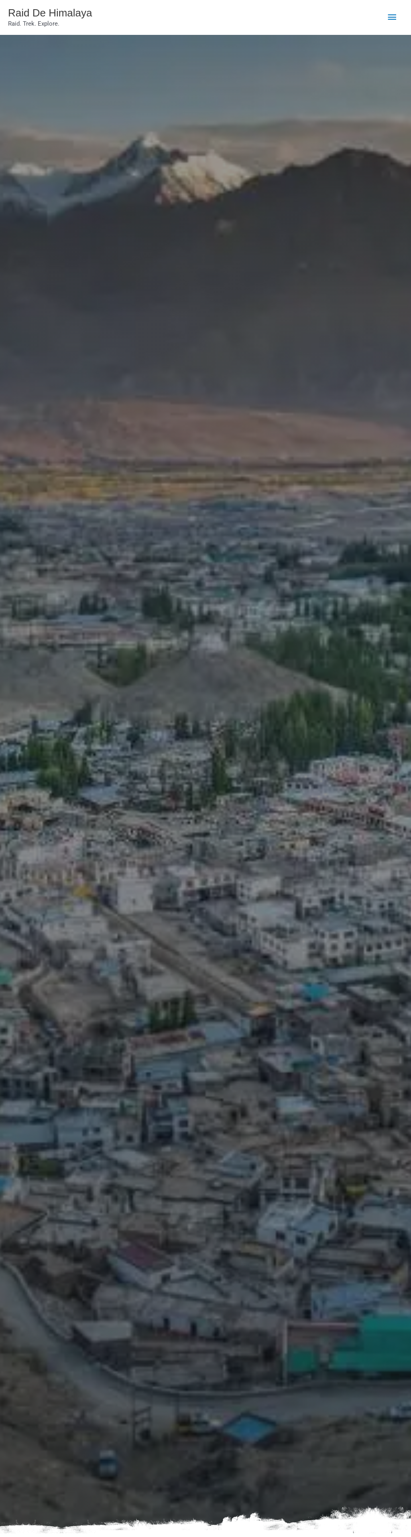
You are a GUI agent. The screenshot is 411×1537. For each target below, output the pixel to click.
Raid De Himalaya (56, 13)
